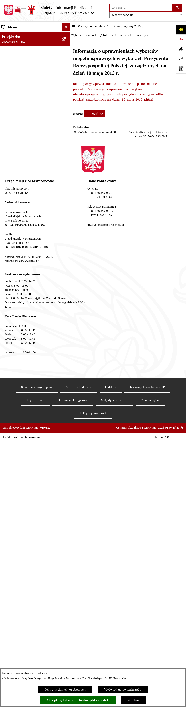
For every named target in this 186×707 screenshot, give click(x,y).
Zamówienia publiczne (18, 239)
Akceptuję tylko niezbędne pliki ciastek (77, 700)
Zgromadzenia (12, 397)
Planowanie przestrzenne (20, 247)
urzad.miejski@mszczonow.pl (105, 584)
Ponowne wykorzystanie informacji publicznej (27, 357)
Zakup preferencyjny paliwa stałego (27, 447)
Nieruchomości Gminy (18, 325)
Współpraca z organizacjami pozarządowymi (22, 306)
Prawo (6, 263)
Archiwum (113, 26)
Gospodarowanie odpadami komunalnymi (21, 344)
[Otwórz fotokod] (181, 69)
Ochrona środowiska (16, 334)
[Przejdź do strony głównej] (51, 10)
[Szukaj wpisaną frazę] (177, 8)
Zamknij (134, 700)
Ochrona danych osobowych (65, 689)
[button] (66, 35)
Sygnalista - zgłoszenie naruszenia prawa (31, 455)
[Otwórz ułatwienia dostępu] (181, 29)
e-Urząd (7, 368)
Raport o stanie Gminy (18, 230)
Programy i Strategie (16, 271)
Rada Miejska (11, 214)
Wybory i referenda (90, 26)
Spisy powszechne (15, 376)
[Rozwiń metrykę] (94, 113)
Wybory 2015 (132, 26)
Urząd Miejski (11, 222)
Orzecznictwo (11, 484)
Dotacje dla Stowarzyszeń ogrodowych (29, 463)
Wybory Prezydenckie (85, 35)
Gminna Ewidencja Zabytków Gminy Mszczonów (28, 386)
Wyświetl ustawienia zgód (122, 689)
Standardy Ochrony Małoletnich (25, 438)
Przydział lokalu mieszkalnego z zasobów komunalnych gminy (31, 473)
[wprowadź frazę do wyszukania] (140, 8)
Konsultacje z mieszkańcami (22, 317)
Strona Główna (12, 35)
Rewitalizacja (11, 255)
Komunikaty (10, 422)
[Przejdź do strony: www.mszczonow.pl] (181, 49)
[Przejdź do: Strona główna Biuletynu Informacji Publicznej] (74, 26)
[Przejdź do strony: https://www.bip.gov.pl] (181, 39)
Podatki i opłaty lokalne (18, 288)
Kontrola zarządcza (15, 296)
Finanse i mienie (13, 280)
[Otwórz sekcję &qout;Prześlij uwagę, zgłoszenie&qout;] (181, 59)
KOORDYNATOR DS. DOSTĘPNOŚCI (28, 430)
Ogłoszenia (10, 406)
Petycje (7, 414)
